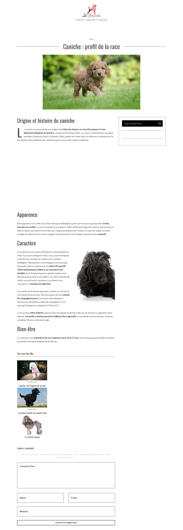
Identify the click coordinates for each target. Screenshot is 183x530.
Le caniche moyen (32, 437)
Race (91, 39)
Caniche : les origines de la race (32, 385)
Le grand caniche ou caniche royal (32, 413)
